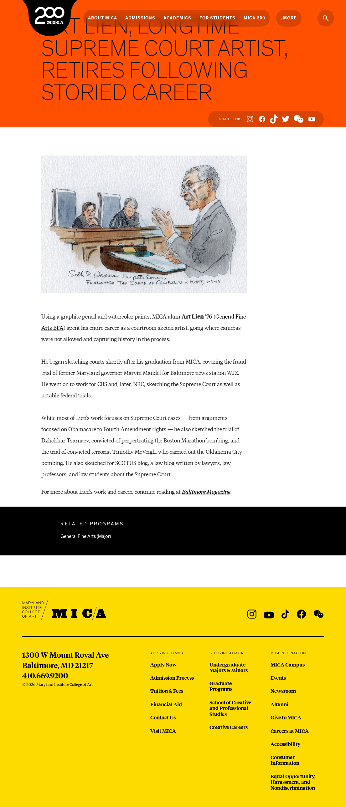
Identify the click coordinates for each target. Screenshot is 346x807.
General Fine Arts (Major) (85, 536)
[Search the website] (325, 18)
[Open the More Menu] (289, 18)
